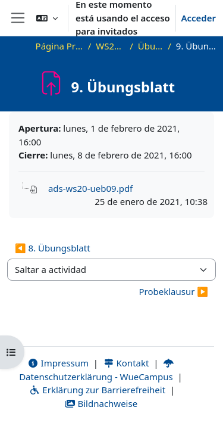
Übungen (150, 46)
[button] (47, 18)
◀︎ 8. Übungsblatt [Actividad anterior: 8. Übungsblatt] (52, 248)
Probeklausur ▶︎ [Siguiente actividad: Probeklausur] (173, 291)
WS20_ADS (110, 46)
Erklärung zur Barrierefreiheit (97, 390)
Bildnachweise (100, 403)
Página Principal (59, 46)
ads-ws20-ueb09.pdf (90, 188)
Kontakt (126, 363)
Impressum (58, 363)
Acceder (198, 18)
